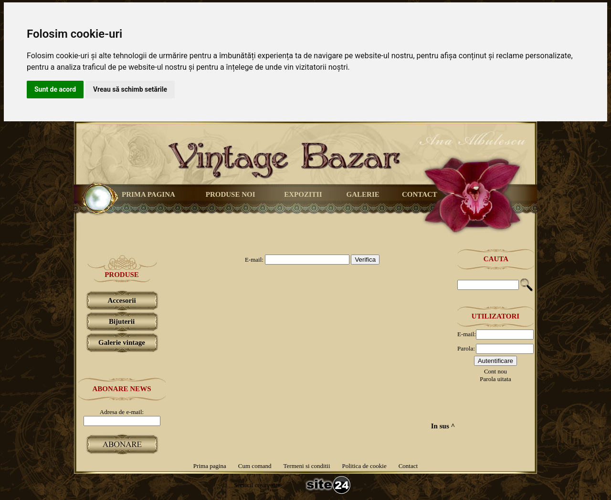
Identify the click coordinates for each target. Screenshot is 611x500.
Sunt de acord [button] (55, 89)
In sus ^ (443, 426)
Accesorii (121, 300)
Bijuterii (122, 321)
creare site (266, 485)
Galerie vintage (121, 342)
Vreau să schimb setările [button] (130, 89)
